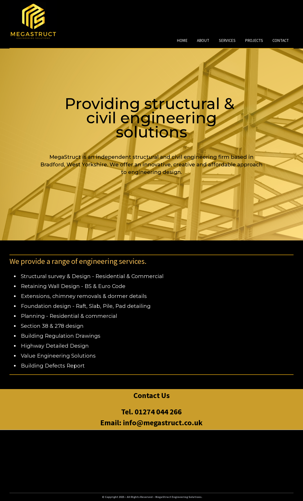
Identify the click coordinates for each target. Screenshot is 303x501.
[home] (33, 23)
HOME (182, 40)
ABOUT (203, 40)
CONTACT (280, 40)
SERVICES (227, 40)
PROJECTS (254, 40)
